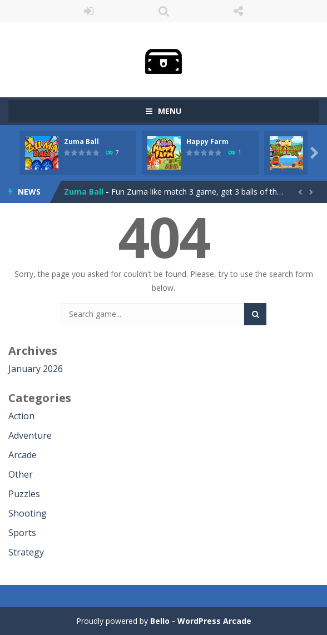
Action (21, 416)
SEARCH (164, 11)
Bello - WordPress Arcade (200, 621)
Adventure (30, 435)
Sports (22, 533)
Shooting (27, 513)
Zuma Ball (81, 141)
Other (20, 474)
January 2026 (35, 369)
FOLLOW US (238, 11)
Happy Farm (207, 141)
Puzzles (24, 494)
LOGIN (88, 11)
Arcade (22, 455)
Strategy (26, 552)
